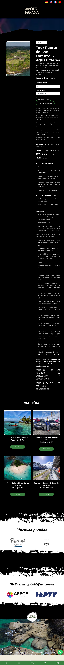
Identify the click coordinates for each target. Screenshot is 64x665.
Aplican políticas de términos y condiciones (48, 386)
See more (46, 448)
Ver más (17, 446)
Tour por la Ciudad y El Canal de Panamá (46, 484)
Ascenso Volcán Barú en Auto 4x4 (46, 439)
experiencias (41, 42)
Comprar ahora (43, 99)
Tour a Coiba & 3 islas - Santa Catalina (17, 484)
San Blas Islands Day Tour (18, 437)
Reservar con (45, 103)
